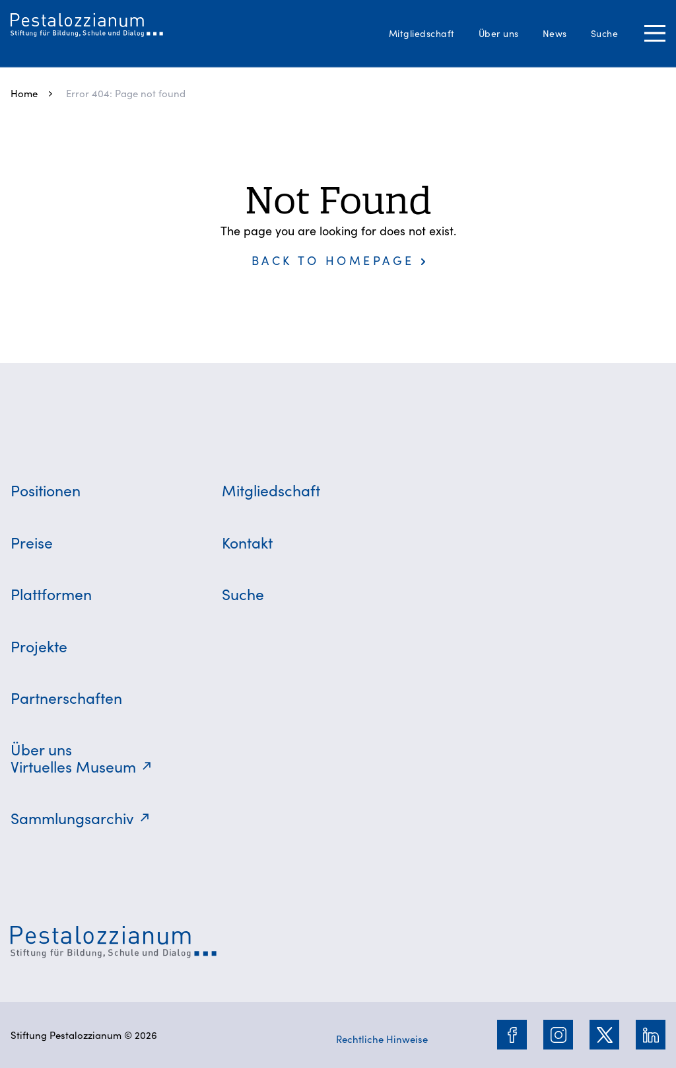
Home (24, 93)
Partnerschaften (66, 697)
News (555, 33)
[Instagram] (558, 1035)
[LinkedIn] (651, 1035)
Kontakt (247, 542)
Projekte (39, 645)
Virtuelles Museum (73, 766)
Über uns (499, 33)
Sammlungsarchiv (72, 817)
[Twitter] (605, 1035)
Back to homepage (333, 260)
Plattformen (51, 593)
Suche (605, 33)
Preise (32, 542)
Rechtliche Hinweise (382, 1039)
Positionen (46, 489)
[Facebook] (512, 1035)
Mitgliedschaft (422, 33)
